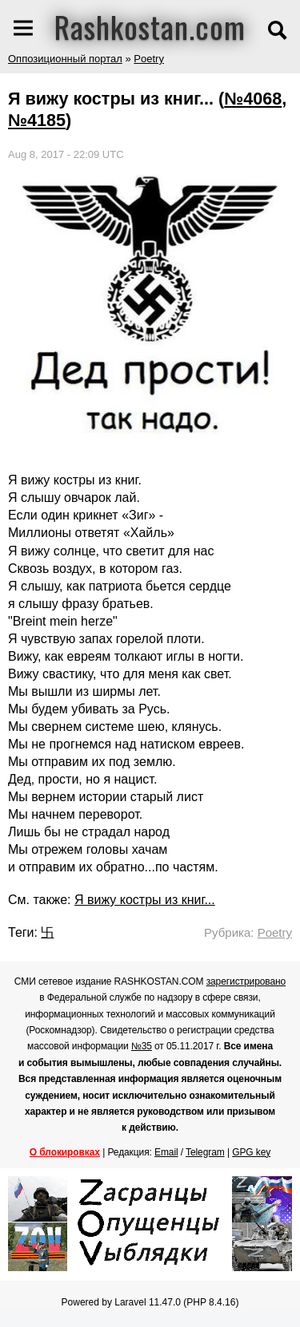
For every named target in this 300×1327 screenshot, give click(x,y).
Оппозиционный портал (65, 59)
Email (166, 1152)
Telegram (205, 1152)
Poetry (149, 59)
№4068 (253, 99)
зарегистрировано (246, 981)
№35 (141, 1046)
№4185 (37, 120)
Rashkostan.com (150, 26)
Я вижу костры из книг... (144, 899)
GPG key (251, 1152)
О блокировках (65, 1152)
